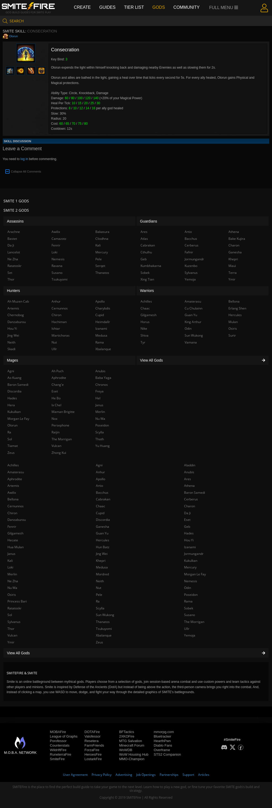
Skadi (11, 349)
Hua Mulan (15, 547)
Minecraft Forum (131, 745)
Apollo (100, 479)
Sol (9, 615)
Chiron (12, 513)
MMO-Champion (131, 759)
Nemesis (190, 581)
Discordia (103, 519)
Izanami (190, 547)
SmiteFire (57, 759)
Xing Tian (147, 279)
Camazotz (59, 238)
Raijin (56, 432)
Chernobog (15, 315)
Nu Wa (12, 587)
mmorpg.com (164, 732)
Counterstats (60, 745)
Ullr (186, 628)
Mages (12, 360)
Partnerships (169, 774)
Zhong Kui (59, 452)
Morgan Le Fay (195, 574)
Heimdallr (102, 322)
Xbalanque (104, 635)
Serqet (100, 265)
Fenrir (11, 526)
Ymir (10, 642)
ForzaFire (91, 750)
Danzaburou (16, 519)
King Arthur (193, 322)
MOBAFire (58, 732)
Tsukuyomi (104, 628)
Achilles (13, 465)
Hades (189, 533)
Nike (144, 328)
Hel (97, 398)
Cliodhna (101, 238)
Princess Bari (17, 601)
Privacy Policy (102, 774)
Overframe (162, 750)
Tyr (143, 342)
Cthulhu (146, 252)
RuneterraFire (60, 754)
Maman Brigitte (63, 411)
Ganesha (102, 526)
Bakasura (102, 231)
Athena (189, 485)
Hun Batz (102, 547)
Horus (145, 322)
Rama (188, 601)
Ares (187, 479)
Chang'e (58, 384)
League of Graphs (64, 736)
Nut (98, 587)
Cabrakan (103, 499)
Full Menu (223, 7)
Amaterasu (15, 472)
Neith (100, 581)
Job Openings (146, 774)
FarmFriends (94, 745)
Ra (98, 601)
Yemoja (189, 635)
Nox (54, 418)
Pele (99, 594)
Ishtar (56, 328)
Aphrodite (14, 479)
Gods (158, 7)
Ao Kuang (14, 377)
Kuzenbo (191, 265)
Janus (11, 553)
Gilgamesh (15, 533)
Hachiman (59, 322)
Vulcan (12, 635)
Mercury (190, 567)
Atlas (144, 238)
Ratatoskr (14, 608)
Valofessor (92, 736)
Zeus (99, 642)
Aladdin (189, 465)
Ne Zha (12, 581)
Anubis (189, 472)
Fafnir (189, 252)
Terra (232, 272)
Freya (99, 391)
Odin (187, 587)
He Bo (56, 398)
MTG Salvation (130, 741)
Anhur (100, 472)
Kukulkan (190, 560)
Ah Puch (57, 371)
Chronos (101, 384)
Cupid (100, 513)
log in (24, 159)
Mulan (233, 322)
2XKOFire (126, 736)
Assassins (15, 221)
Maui (232, 265)
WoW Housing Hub (133, 754)
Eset (187, 519)
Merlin (12, 574)
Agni (99, 465)
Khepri (100, 560)
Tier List (134, 7)
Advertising (124, 774)
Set (9, 272)
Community (186, 7)
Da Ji (187, 513)
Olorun (13, 36)
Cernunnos (15, 506)
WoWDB (125, 750)
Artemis (13, 485)
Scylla (100, 608)
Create (82, 7)
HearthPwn (162, 741)
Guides (107, 7)
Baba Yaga (103, 377)
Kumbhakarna (151, 265)
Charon (189, 506)
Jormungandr (193, 553)
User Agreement (75, 774)
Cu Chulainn (193, 308)
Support (188, 774)
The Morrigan (194, 621)
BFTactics (126, 732)
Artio (99, 485)
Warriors (147, 290)
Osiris (11, 594)
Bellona (13, 499)
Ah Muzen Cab (18, 301)
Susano (189, 615)
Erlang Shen (237, 308)
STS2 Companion (167, 754)
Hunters (13, 290)
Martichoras (61, 335)
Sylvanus (13, 621)
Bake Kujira (236, 238)
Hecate (12, 540)
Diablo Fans (163, 745)
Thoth (99, 439)
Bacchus (102, 492)
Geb (187, 526)
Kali (10, 560)
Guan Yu (102, 533)
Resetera (91, 741)
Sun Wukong (105, 615)
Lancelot (13, 252)
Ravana (57, 265)
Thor (10, 628)
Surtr (232, 335)
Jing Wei (102, 553)
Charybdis (102, 308)
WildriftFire (58, 750)
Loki (10, 567)
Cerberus (191, 499)
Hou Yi (189, 540)
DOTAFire (92, 732)
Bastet (12, 238)
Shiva (144, 335)
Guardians (148, 221)
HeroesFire (92, 754)
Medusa (102, 567)
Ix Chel (56, 405)
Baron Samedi (194, 492)
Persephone (60, 425)
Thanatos (103, 621)
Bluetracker (162, 736)
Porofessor (58, 741)
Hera (11, 405)
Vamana (191, 342)
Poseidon (191, 594)
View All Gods (136, 653)
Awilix (11, 492)
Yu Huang (102, 445)
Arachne (13, 231)
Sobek (188, 608)
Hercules (102, 540)
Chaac (100, 506)
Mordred (102, 574)
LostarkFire (93, 759)
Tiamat (12, 445)
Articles (203, 774)
